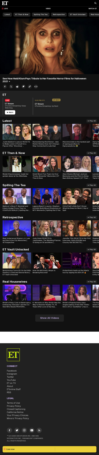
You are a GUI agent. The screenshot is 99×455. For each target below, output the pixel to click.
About (10, 386)
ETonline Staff (14, 389)
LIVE (6, 8)
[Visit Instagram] (24, 431)
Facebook (12, 370)
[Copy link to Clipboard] (29, 87)
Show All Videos (49, 318)
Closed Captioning (16, 409)
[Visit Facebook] (9, 431)
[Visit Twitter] (17, 431)
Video (48, 8)
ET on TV (11, 383)
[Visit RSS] (39, 431)
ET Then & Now (21, 14)
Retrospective (59, 14)
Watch (10, 112)
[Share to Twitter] (11, 87)
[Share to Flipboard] (23, 87)
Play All (92, 121)
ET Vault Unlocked (77, 14)
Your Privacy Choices (17, 415)
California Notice (15, 412)
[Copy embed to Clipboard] (36, 87)
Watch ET (93, 8)
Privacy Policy (14, 406)
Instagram (12, 374)
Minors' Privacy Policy (18, 418)
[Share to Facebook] (5, 87)
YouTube (11, 380)
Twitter (10, 377)
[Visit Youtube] (31, 431)
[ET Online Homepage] (6, 3)
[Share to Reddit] (17, 87)
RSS (9, 392)
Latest (7, 14)
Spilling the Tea (41, 14)
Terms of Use (13, 403)
